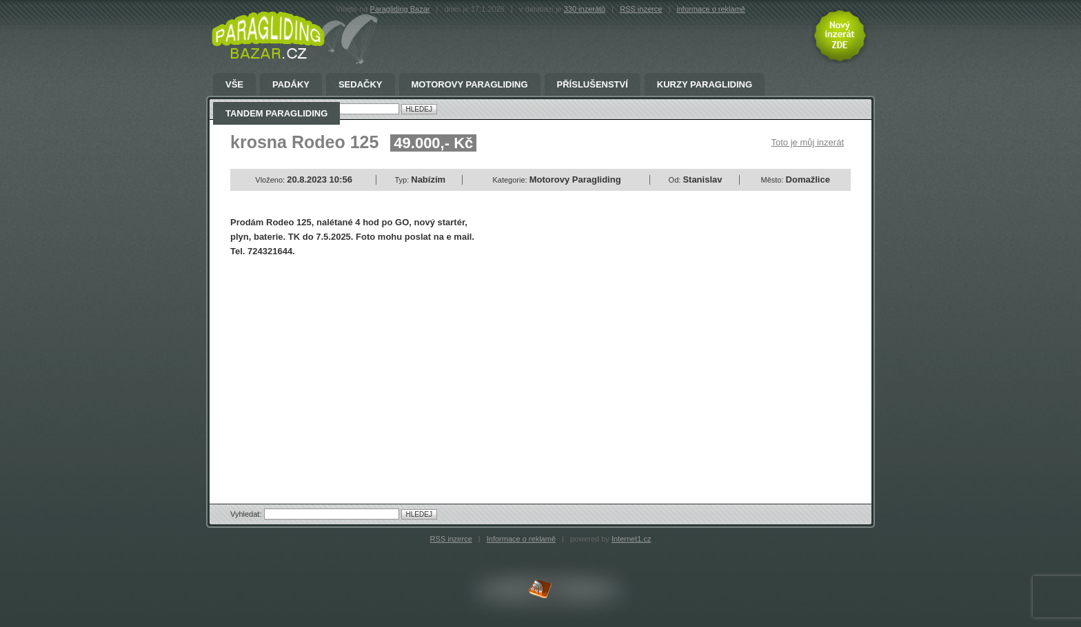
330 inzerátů (585, 9)
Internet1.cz (631, 539)
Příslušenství (592, 84)
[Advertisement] (346, 368)
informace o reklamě (710, 9)
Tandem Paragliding (276, 113)
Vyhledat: (247, 514)
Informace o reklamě (521, 539)
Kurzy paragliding (705, 84)
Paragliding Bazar (400, 9)
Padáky (291, 84)
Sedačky (360, 84)
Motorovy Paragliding (469, 84)
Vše (234, 84)
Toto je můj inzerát (808, 142)
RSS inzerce (641, 9)
